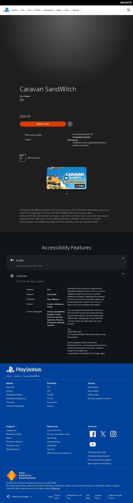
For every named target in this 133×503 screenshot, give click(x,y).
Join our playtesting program (99, 459)
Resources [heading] (52, 426)
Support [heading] (10, 426)
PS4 (29, 10)
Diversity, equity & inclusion (99, 398)
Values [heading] (91, 383)
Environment (93, 387)
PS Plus (37, 10)
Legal (50, 496)
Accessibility (93, 391)
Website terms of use (74, 496)
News (59, 10)
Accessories (48, 10)
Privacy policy (57, 496)
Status (9, 438)
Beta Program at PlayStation (99, 463)
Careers (9, 391)
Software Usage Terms (115, 496)
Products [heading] (51, 383)
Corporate (10, 402)
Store (67, 10)
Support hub (11, 430)
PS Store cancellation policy (58, 434)
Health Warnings (74, 332)
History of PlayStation (15, 406)
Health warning (53, 441)
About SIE (10, 387)
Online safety (93, 394)
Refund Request (12, 449)
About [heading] (9, 383)
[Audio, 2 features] (66, 262)
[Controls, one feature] (66, 278)
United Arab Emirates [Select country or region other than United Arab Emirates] (19, 497)
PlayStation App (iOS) (97, 452)
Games (14, 10)
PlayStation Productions (16, 398)
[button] (82, 137)
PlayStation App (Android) (98, 456)
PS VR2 (50, 394)
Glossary (50, 449)
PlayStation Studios (14, 394)
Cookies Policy (98, 496)
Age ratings (52, 438)
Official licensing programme (59, 453)
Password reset (12, 445)
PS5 (22, 10)
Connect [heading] (92, 426)
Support (76, 10)
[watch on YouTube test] (80, 186)
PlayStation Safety (13, 434)
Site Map (88, 496)
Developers (52, 445)
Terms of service (54, 430)
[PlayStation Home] (6, 10)
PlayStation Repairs (14, 441)
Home (8, 376)
